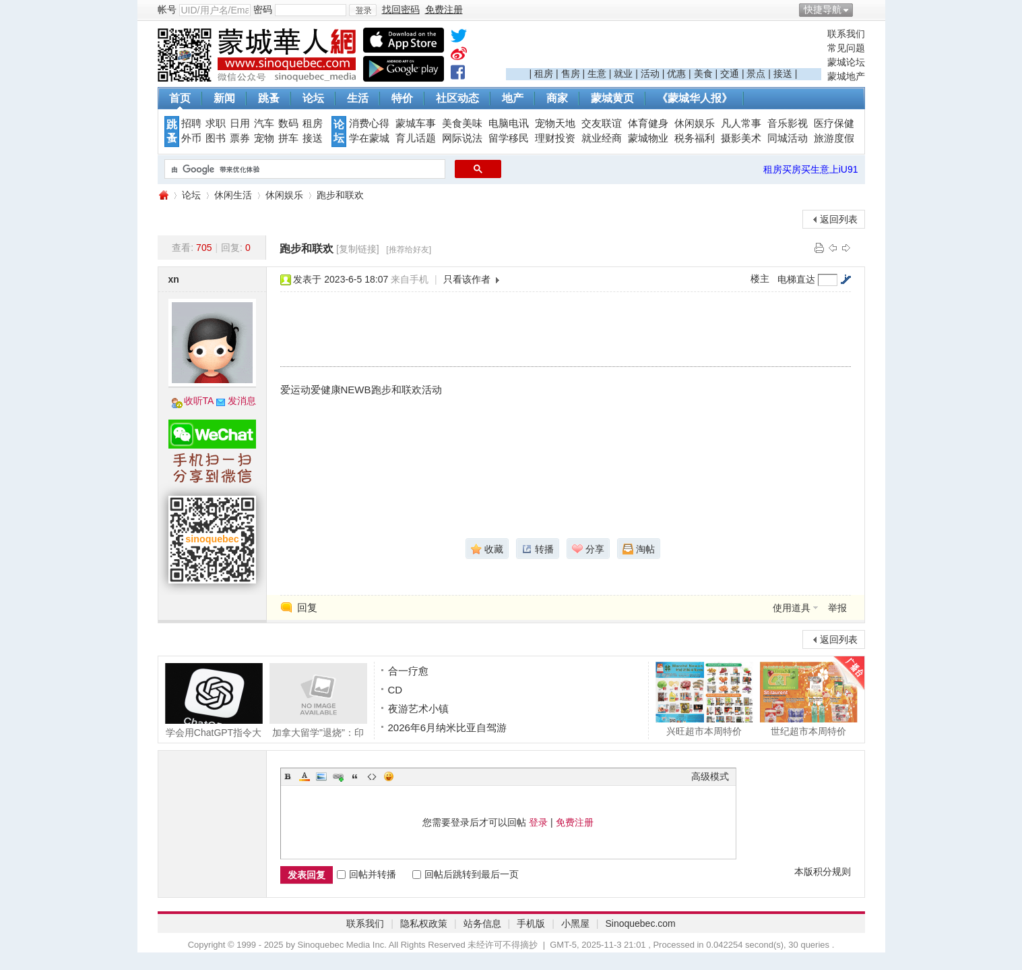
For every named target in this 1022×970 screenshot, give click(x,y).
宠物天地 (555, 123)
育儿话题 (415, 138)
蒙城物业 (648, 138)
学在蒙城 (369, 138)
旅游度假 (834, 138)
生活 (358, 98)
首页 (180, 98)
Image (321, 776)
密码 (262, 9)
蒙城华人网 (163, 195)
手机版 (531, 923)
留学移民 (508, 138)
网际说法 (462, 138)
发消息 (242, 400)
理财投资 (555, 138)
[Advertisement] (663, 48)
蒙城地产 (846, 76)
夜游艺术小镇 (418, 708)
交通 (729, 73)
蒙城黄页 (612, 98)
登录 (538, 822)
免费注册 (575, 822)
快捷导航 (822, 9)
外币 (191, 138)
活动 (650, 73)
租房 (543, 73)
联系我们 (846, 33)
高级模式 (710, 776)
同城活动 (787, 138)
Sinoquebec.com (640, 923)
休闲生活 (233, 195)
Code (372, 776)
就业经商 (601, 138)
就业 (623, 73)
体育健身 (648, 123)
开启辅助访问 (861, 9)
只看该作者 (466, 279)
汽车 (264, 123)
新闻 (224, 98)
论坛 (313, 98)
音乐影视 (787, 123)
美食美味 (462, 123)
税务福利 (694, 138)
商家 (557, 98)
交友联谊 (601, 123)
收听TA (199, 400)
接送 (782, 73)
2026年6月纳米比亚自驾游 (447, 727)
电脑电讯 (508, 123)
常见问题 (846, 47)
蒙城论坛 (846, 62)
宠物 (264, 138)
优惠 (676, 73)
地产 (512, 98)
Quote (355, 776)
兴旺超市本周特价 (704, 699)
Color (304, 776)
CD (395, 689)
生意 (596, 73)
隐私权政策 (423, 923)
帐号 (167, 9)
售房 (570, 73)
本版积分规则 (822, 871)
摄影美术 (741, 138)
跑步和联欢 (340, 195)
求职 (215, 123)
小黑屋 (575, 923)
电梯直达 (796, 279)
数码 (288, 123)
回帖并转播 (366, 874)
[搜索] (303, 169)
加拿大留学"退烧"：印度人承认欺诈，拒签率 (318, 700)
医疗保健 (834, 123)
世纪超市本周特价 (809, 699)
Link (338, 776)
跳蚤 (269, 98)
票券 (240, 138)
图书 (215, 138)
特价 (402, 98)
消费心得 (369, 123)
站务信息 (482, 923)
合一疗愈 (408, 671)
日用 (240, 123)
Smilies (388, 776)
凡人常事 (741, 123)
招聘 (191, 123)
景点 (755, 73)
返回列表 (839, 219)
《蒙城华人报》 (694, 98)
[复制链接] (357, 249)
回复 (307, 607)
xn (173, 279)
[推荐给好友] (408, 249)
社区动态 (457, 98)
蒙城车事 (415, 123)
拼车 (288, 138)
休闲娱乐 (694, 123)
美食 (703, 73)
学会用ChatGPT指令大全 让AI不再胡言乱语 (214, 700)
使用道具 (791, 607)
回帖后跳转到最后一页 (465, 874)
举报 (837, 607)
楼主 (759, 278)
